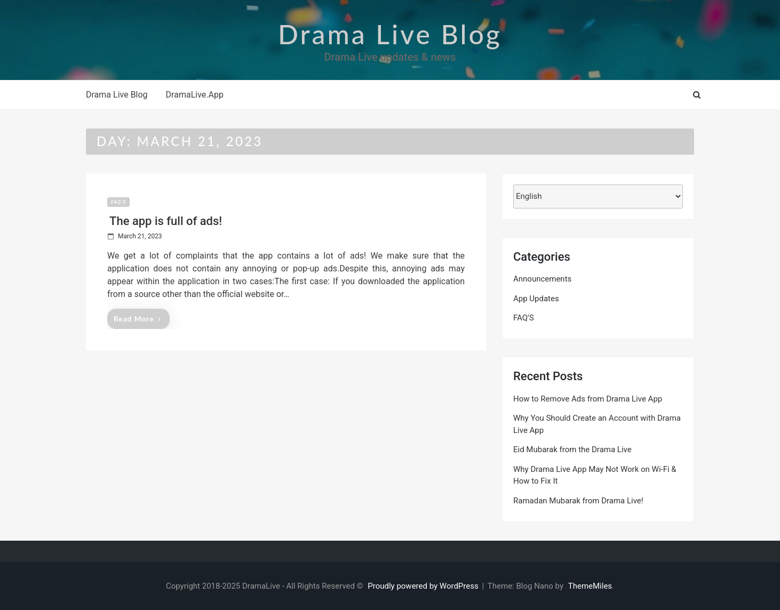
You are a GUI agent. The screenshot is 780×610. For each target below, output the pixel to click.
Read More (137, 318)
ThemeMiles (590, 586)
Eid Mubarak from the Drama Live (572, 449)
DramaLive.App (195, 95)
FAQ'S (118, 202)
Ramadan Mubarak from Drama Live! (578, 500)
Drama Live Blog (390, 34)
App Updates (536, 298)
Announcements (542, 279)
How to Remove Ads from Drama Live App (587, 399)
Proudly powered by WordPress (424, 586)
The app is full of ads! (165, 221)
